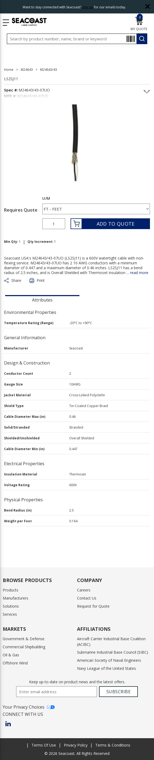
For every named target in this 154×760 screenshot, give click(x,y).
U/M (46, 198)
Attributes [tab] (42, 300)
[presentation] (42, 299)
